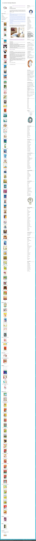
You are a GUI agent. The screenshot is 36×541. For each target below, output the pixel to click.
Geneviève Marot (28, 145)
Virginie (28, 92)
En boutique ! (28, 78)
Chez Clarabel (28, 264)
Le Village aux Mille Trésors (5, 260)
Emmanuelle (28, 89)
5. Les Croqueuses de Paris (4, 18)
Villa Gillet (28, 259)
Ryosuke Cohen (28, 165)
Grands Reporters (28, 174)
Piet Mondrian (28, 228)
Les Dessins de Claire (5, 104)
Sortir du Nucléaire (29, 194)
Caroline (28, 95)
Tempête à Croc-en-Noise (5, 509)
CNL (27, 242)
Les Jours (28, 177)
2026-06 (28, 99)
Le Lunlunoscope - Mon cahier (5, 285)
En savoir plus (30, 540)
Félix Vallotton (28, 214)
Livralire (28, 255)
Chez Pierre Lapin (28, 234)
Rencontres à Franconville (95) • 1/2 (30, 73)
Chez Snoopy (28, 235)
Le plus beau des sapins (5, 448)
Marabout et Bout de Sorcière (5, 290)
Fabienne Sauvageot (29, 144)
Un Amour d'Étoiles (5, 143)
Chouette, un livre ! (29, 265)
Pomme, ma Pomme (5, 332)
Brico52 (12, 49)
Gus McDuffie (28, 146)
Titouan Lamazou (28, 149)
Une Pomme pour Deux (5, 255)
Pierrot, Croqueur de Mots (5, 138)
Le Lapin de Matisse (5, 312)
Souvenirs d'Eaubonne (29, 79)
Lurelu (27, 257)
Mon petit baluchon (5, 275)
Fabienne (28, 84)
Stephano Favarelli (29, 148)
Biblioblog (28, 262)
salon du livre (29, 32)
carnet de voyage (30, 35)
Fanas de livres (28, 266)
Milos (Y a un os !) (5, 270)
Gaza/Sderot (28, 173)
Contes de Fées (28, 243)
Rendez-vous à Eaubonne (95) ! (30, 80)
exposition (32, 36)
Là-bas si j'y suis (28, 176)
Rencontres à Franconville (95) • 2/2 (30, 72)
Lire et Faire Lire (28, 254)
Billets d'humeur (28, 19)
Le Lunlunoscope (5, 280)
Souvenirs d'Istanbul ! (31, 83)
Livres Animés (28, 256)
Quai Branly (28, 229)
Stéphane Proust (28, 166)
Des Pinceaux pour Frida (5, 89)
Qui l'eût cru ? (5, 317)
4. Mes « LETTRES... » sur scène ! (5, 17)
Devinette (5, 300)
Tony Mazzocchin (28, 168)
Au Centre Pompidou (29, 154)
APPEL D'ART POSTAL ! (31, 85)
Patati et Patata (5, 417)
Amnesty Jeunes (28, 182)
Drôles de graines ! (5, 494)
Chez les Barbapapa (29, 233)
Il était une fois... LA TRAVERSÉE (5, 148)
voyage (28, 33)
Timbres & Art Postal (29, 167)
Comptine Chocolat (5, 433)
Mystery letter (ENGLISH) (5, 412)
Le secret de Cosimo (5, 438)
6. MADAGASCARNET (4, 19)
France (28, 83)
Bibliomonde (28, 239)
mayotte (28, 36)
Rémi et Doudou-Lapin (5, 489)
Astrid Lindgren (28, 208)
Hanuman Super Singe (5, 99)
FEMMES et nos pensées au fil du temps (5, 337)
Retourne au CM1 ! (29, 193)
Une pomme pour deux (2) (5, 458)
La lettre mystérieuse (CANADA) (5, 453)
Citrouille (28, 241)
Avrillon (28, 86)
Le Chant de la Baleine (5, 322)
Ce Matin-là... (5, 94)
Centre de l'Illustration (29, 240)
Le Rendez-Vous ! (28, 147)
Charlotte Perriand (28, 211)
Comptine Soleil (5, 407)
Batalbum (28, 238)
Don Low (28, 143)
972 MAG (28, 171)
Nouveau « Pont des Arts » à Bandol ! (30, 71)
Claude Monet (28, 212)
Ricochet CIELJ (28, 258)
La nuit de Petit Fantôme (5, 499)
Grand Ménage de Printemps (5, 265)
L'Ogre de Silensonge (5, 295)
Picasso (28, 227)
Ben (27, 209)
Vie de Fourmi (5, 133)
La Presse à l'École (29, 175)
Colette (28, 213)
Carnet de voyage (28, 20)
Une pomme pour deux (5, 504)
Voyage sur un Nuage (5, 245)
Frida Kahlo (28, 215)
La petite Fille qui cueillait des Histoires (5, 342)
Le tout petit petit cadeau (5, 443)
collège (30, 34)
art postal (28, 37)
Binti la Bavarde (5, 84)
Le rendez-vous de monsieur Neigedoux (5, 484)
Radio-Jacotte (5, 514)
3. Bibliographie (3, 16)
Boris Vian (28, 210)
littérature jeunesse (30, 34)
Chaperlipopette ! (28, 263)
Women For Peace (29, 195)
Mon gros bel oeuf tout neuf (5, 250)
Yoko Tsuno (28, 230)
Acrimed (28, 172)
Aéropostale (28, 18)
